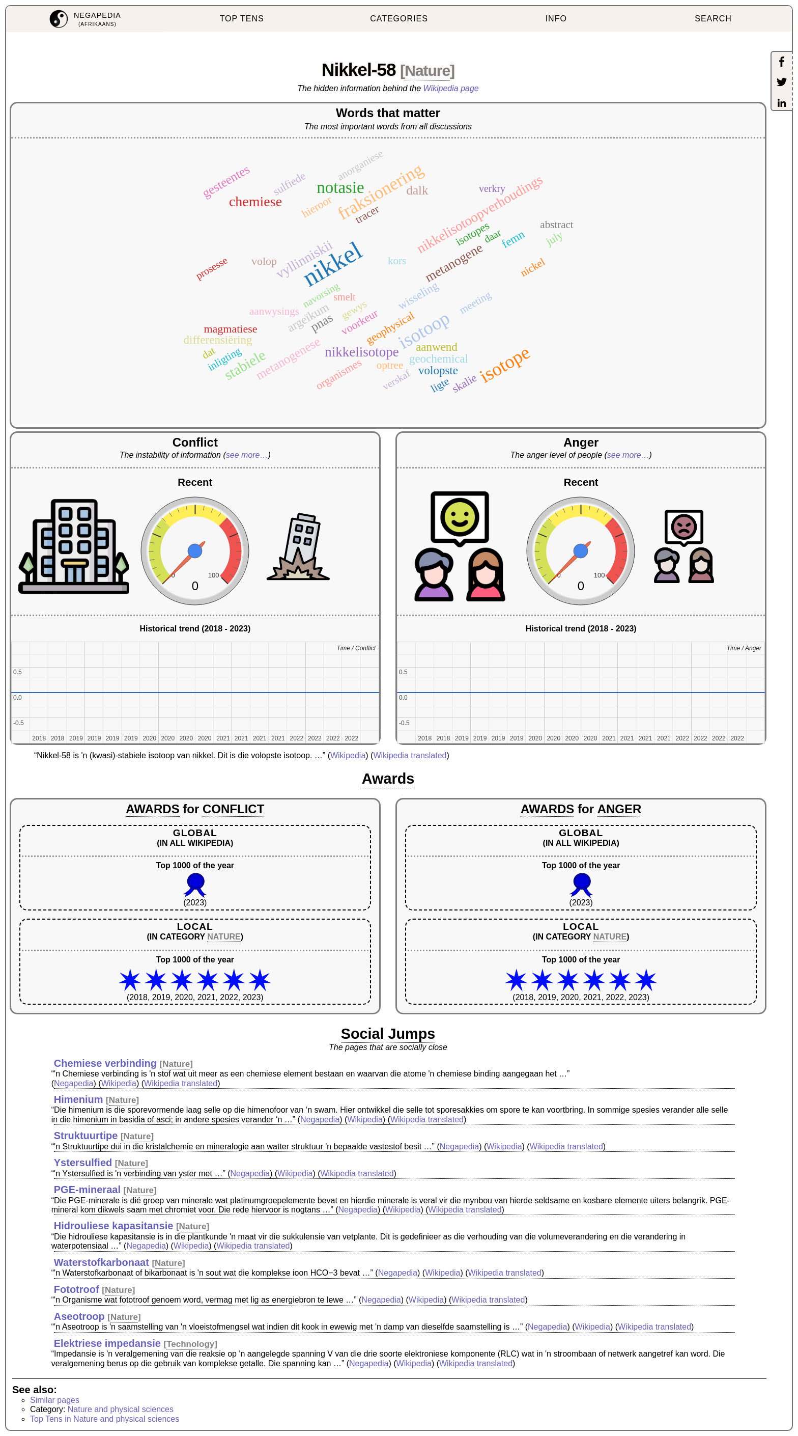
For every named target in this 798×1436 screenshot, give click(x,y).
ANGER (619, 809)
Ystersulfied (83, 1162)
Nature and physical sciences (121, 1409)
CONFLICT (233, 809)
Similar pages (54, 1400)
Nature (427, 70)
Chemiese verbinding (105, 1063)
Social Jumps (388, 1034)
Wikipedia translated (409, 755)
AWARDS (152, 809)
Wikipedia (347, 755)
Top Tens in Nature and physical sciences (104, 1419)
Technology (190, 1344)
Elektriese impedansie (107, 1343)
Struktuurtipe (86, 1135)
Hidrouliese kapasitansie (114, 1225)
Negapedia (73, 1083)
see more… (247, 455)
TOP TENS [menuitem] (242, 18)
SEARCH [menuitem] (713, 18)
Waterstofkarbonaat (101, 1262)
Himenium (78, 1099)
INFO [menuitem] (556, 18)
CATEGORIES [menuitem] (399, 18)
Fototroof (76, 1289)
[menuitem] (84, 19)
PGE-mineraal (87, 1189)
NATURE (223, 936)
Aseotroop (79, 1316)
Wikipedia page (451, 88)
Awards (388, 778)
